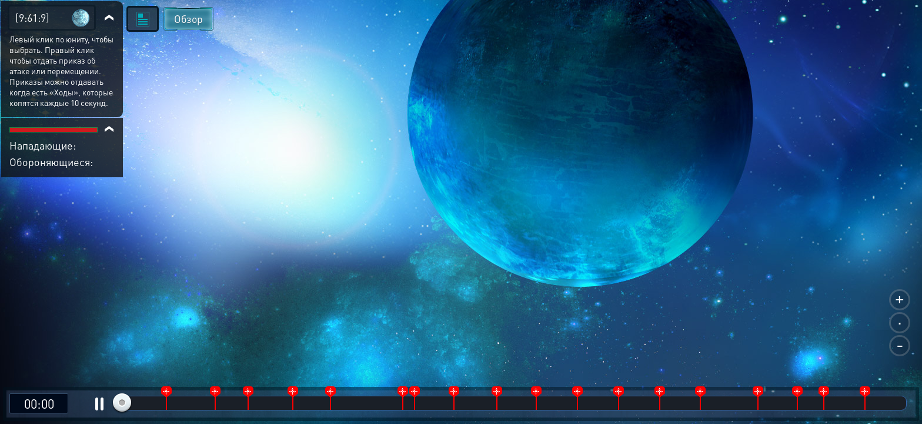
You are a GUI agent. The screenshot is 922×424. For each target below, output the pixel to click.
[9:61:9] (32, 17)
